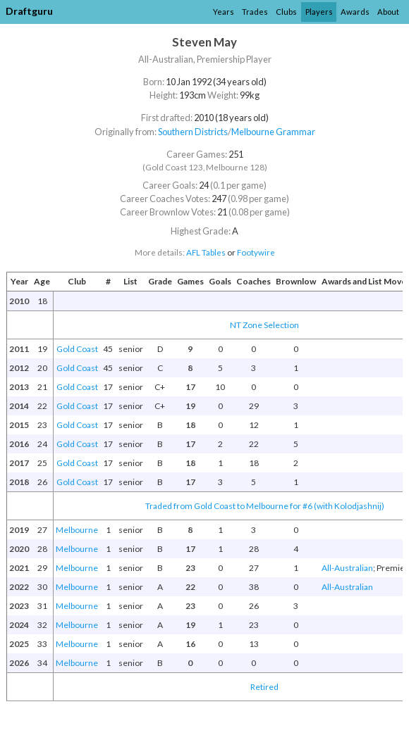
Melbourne (77, 529)
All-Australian (347, 568)
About (388, 11)
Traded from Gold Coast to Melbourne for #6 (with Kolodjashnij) (264, 506)
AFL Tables (206, 252)
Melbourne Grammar (273, 131)
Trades (255, 11)
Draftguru (29, 11)
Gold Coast (77, 349)
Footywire (256, 252)
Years (223, 11)
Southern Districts (193, 131)
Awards (355, 11)
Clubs (286, 11)
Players (319, 11)
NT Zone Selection (264, 325)
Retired (264, 686)
